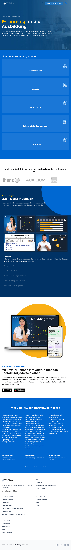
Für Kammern (6, 511)
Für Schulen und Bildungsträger (13, 508)
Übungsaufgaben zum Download (13, 515)
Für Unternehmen (8, 499)
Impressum (6, 523)
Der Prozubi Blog (41, 499)
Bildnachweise (7, 532)
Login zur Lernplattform (54, 3)
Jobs (37, 502)
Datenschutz (6, 526)
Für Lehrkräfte (7, 505)
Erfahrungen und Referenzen (46, 485)
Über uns (39, 482)
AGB (3, 529)
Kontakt (38, 505)
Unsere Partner (41, 488)
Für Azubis (5, 502)
